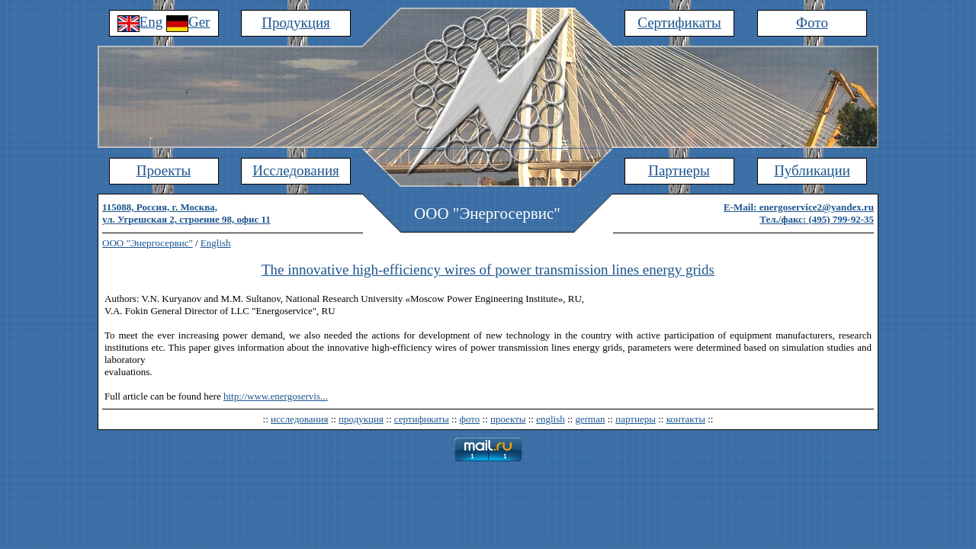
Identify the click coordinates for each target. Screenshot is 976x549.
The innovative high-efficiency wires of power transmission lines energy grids (488, 270)
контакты (685, 419)
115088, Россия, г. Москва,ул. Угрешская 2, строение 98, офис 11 (186, 213)
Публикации (812, 170)
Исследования (295, 170)
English (216, 243)
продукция (361, 419)
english (550, 419)
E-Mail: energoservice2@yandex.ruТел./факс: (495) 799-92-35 (799, 213)
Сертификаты (679, 22)
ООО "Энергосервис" (147, 243)
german (590, 419)
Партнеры (679, 170)
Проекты (163, 170)
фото (470, 419)
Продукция (296, 22)
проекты (507, 419)
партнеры (635, 419)
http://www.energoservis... (275, 396)
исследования (299, 419)
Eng (140, 22)
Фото (812, 22)
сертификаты (421, 419)
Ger (188, 22)
